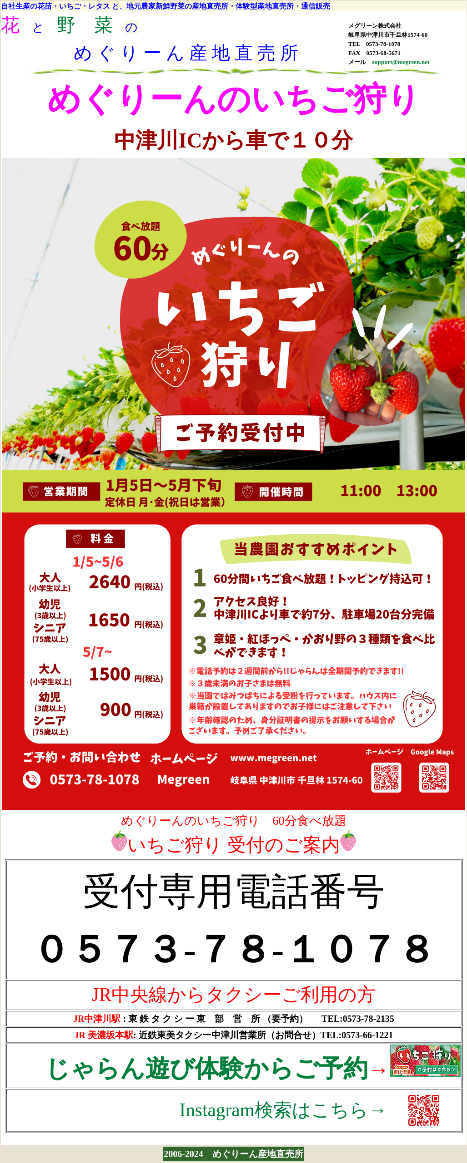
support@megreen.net (401, 62)
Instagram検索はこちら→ (283, 1109)
